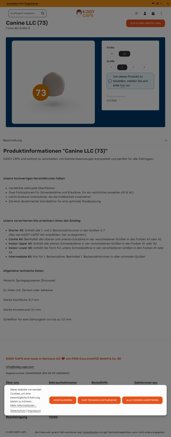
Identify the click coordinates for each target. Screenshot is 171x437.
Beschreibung (12, 140)
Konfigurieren (62, 404)
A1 (112, 53)
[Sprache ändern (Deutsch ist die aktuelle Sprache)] (157, 3)
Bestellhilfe (100, 382)
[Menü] (136, 13)
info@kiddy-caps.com (20, 367)
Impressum (34, 414)
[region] (53, 82)
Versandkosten (90, 432)
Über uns (12, 382)
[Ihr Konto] (145, 13)
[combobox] (23, 13)
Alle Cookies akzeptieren (142, 404)
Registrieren (31, 3)
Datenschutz (18, 414)
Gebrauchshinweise (63, 382)
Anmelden (12, 3)
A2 (124, 53)
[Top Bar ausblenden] (167, 3)
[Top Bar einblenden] (161, 13)
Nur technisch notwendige (99, 404)
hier (122, 85)
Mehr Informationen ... (23, 409)
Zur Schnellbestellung (145, 23)
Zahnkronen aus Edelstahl (145, 385)
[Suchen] (42, 13)
